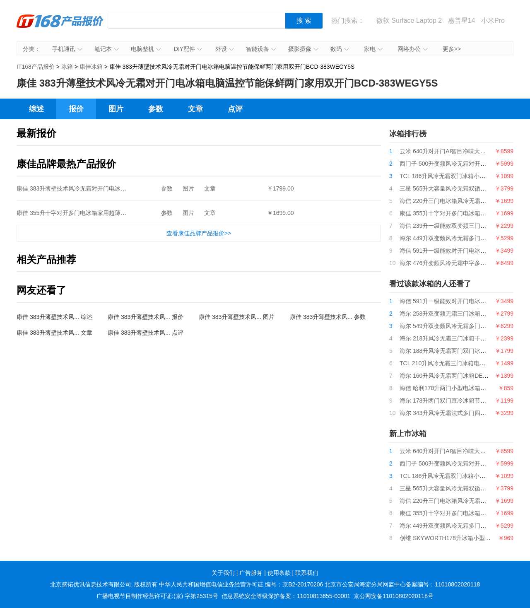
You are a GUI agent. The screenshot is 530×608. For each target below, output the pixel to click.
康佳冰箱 (91, 66)
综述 (36, 109)
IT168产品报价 (60, 27)
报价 (76, 109)
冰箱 (67, 66)
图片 (115, 109)
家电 (373, 49)
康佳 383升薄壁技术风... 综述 (54, 317)
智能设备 (261, 49)
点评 (235, 109)
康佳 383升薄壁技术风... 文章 (54, 332)
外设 (224, 49)
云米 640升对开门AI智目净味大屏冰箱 (448, 151)
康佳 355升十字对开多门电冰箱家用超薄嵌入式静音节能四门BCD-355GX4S (114, 213)
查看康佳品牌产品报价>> (198, 233)
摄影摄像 (303, 49)
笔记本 (106, 49)
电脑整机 (146, 49)
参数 (155, 109)
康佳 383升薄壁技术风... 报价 (145, 317)
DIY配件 (188, 49)
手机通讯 (67, 49)
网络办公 (413, 49)
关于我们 (223, 572)
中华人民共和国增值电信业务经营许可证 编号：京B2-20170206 (241, 584)
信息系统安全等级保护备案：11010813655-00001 (286, 596)
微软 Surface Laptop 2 (409, 20)
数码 (339, 49)
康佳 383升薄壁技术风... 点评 (145, 332)
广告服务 (251, 572)
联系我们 (306, 572)
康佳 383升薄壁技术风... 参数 (328, 317)
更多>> (452, 49)
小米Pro (493, 20)
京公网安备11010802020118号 (394, 596)
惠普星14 (461, 20)
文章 (195, 109)
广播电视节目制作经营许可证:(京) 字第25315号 (157, 596)
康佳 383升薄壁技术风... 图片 (237, 317)
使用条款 (279, 572)
